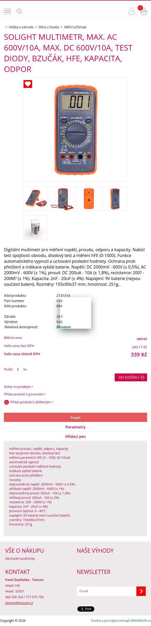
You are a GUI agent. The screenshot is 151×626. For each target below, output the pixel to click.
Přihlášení (131, 11)
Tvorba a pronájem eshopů (110, 620)
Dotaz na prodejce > (18, 386)
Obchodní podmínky (20, 558)
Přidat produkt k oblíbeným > (31, 402)
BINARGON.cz (141, 620)
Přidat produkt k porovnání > (25, 394)
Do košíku (129, 377)
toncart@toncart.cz (19, 603)
